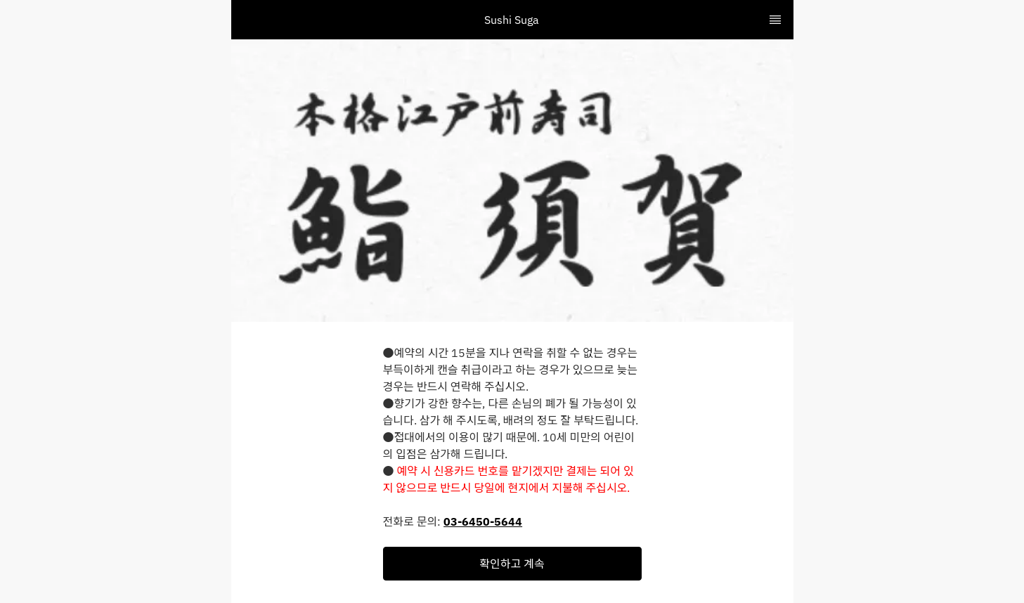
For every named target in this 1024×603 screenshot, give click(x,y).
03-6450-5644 (482, 521)
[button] (512, 563)
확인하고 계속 (511, 564)
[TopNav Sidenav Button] (775, 19)
